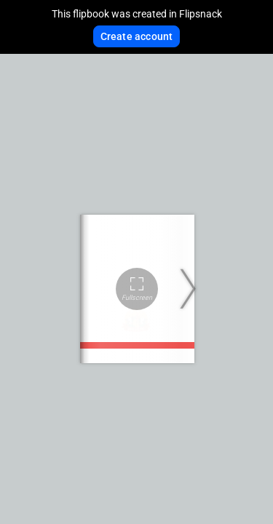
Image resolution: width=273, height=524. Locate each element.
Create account (136, 36)
